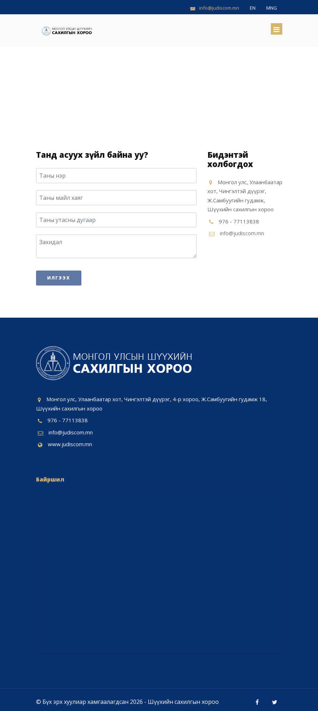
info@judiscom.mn (242, 233)
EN (253, 8)
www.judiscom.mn (70, 444)
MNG (271, 8)
